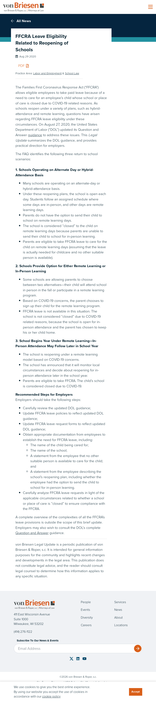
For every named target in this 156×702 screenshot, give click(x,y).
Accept (135, 692)
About (118, 617)
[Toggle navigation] (150, 7)
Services (120, 602)
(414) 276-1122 (23, 631)
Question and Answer (32, 533)
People (86, 602)
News (118, 609)
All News (21, 21)
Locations (121, 625)
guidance (35, 135)
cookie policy (51, 696)
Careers (86, 625)
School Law (72, 73)
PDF (23, 65)
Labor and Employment (47, 73)
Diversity (87, 617)
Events (85, 609)
